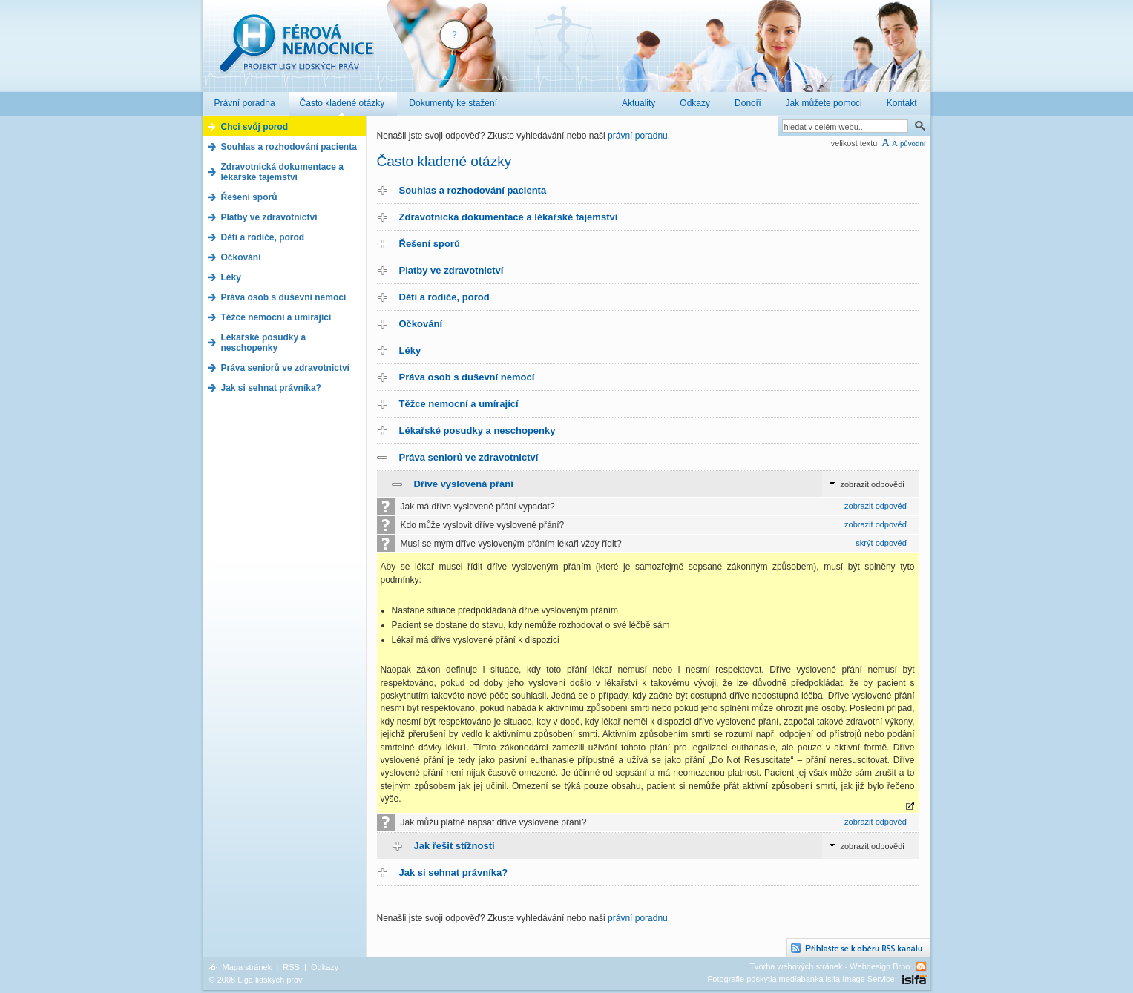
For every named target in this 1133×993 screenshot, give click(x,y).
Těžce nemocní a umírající (459, 403)
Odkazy (324, 967)
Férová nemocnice (296, 51)
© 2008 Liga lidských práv (256, 979)
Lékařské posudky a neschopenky (477, 430)
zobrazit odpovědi (872, 484)
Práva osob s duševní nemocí (467, 377)
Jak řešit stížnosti (454, 845)
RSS (291, 967)
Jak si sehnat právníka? (453, 872)
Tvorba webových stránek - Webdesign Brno (829, 966)
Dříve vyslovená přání (463, 483)
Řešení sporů (429, 243)
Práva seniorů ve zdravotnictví (469, 457)
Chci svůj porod (255, 127)
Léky (410, 350)
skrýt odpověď (881, 542)
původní (913, 143)
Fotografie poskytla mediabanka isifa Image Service (801, 978)
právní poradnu (638, 136)
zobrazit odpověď (875, 505)
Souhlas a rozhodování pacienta (473, 190)
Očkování (421, 323)
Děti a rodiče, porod (444, 297)
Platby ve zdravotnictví (451, 270)
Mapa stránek (247, 967)
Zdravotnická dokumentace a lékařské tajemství (508, 216)
